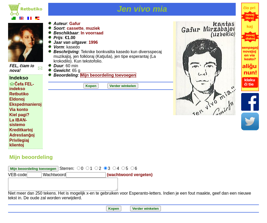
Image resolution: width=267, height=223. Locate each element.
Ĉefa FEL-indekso (21, 86)
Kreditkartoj (21, 130)
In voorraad (92, 33)
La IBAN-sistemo (18, 122)
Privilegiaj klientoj (19, 142)
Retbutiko (19, 94)
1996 (93, 42)
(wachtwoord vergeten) (130, 174)
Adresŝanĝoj (22, 135)
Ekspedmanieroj (25, 104)
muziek (93, 28)
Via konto (18, 109)
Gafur (75, 23)
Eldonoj (17, 99)
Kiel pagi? (19, 115)
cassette (75, 28)
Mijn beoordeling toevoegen (108, 75)
